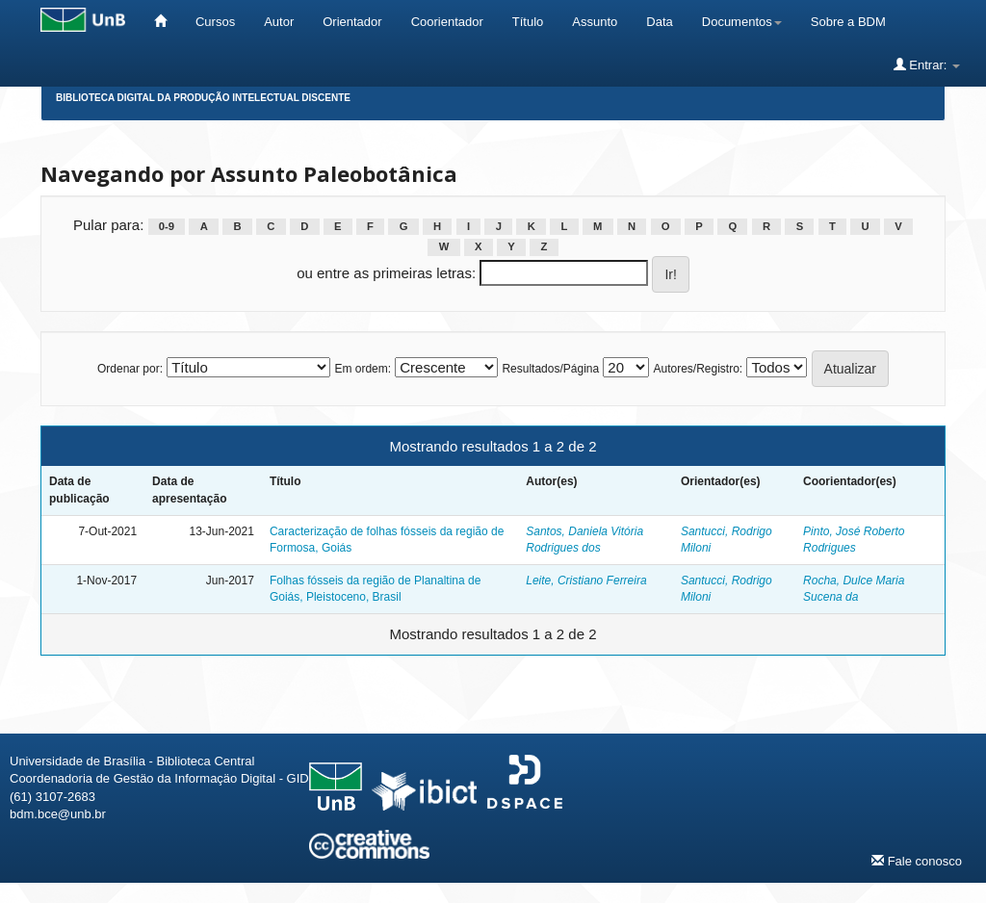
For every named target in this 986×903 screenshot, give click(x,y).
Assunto (594, 21)
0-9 (166, 226)
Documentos (742, 21)
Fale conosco (916, 860)
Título (528, 21)
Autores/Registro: (697, 368)
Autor (279, 21)
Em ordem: (362, 368)
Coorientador (447, 21)
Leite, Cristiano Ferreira (586, 580)
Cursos (215, 21)
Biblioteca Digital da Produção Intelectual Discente (203, 97)
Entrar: (927, 64)
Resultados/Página (550, 368)
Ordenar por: (130, 368)
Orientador (352, 21)
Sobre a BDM (848, 21)
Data (659, 21)
